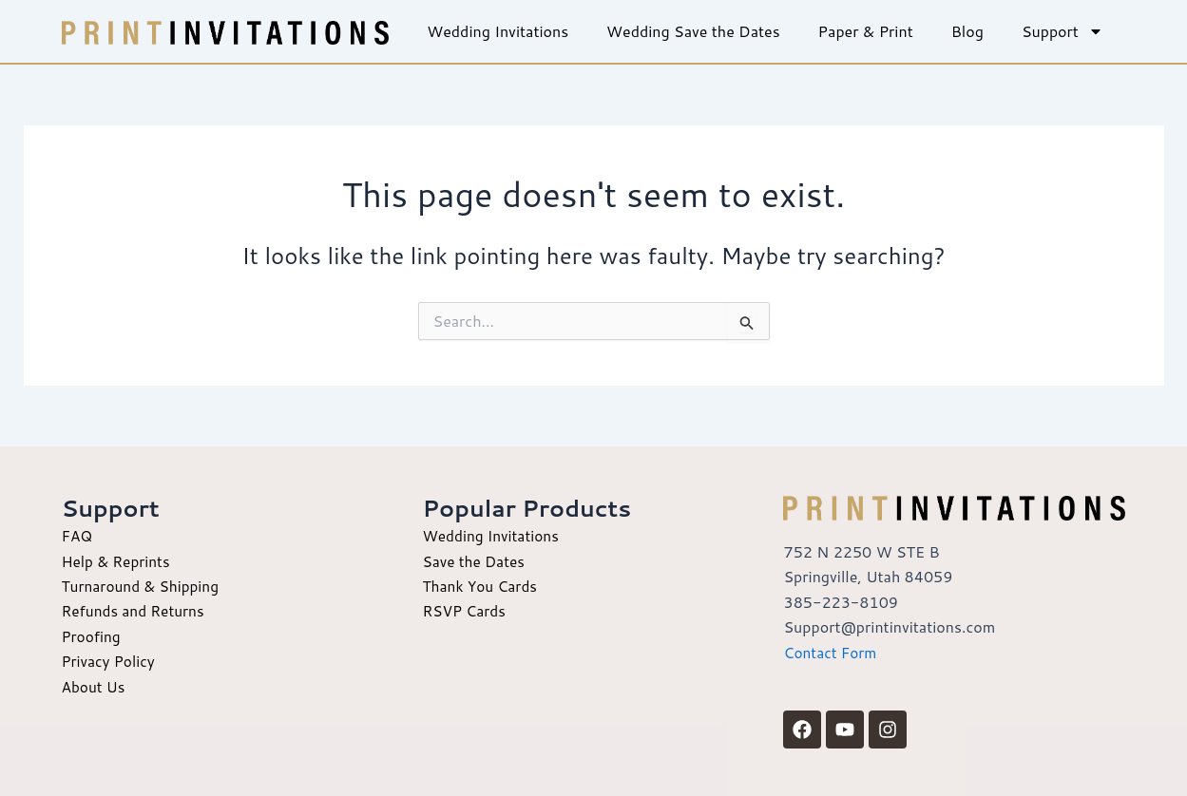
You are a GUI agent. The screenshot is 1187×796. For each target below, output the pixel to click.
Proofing (93, 636)
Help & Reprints (118, 561)
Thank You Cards (481, 586)
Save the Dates (475, 561)
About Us (94, 686)
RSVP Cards (465, 610)
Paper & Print (865, 31)
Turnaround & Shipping (143, 586)
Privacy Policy (110, 661)
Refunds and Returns (136, 610)
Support (1062, 31)
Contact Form (831, 652)
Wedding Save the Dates (693, 31)
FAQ (78, 535)
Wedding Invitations (497, 31)
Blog (967, 31)
